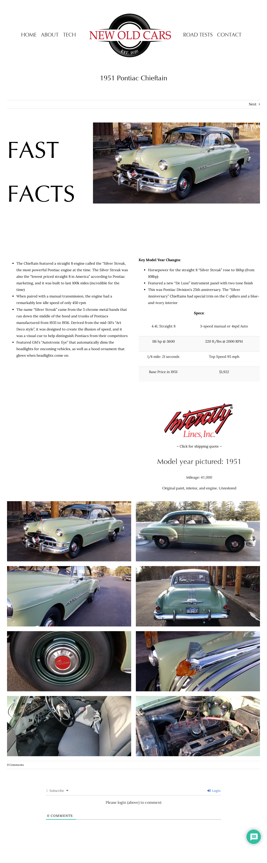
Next (252, 104)
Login (214, 791)
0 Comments (15, 765)
